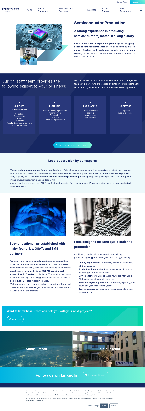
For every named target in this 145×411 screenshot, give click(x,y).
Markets (91, 10)
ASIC (29, 10)
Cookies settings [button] (93, 406)
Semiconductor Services (67, 10)
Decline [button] (113, 406)
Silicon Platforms (43, 10)
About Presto (105, 10)
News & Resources (125, 10)
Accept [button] (104, 406)
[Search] (141, 10)
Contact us (137, 2)
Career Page (122, 2)
